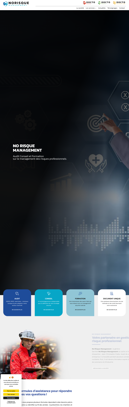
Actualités (102, 8)
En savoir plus (17, 310)
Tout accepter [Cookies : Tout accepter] (11, 391)
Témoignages (112, 8)
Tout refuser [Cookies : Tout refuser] (11, 394)
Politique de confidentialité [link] (11, 402)
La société (80, 8)
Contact (122, 8)
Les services (90, 8)
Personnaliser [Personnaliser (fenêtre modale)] (11, 398)
